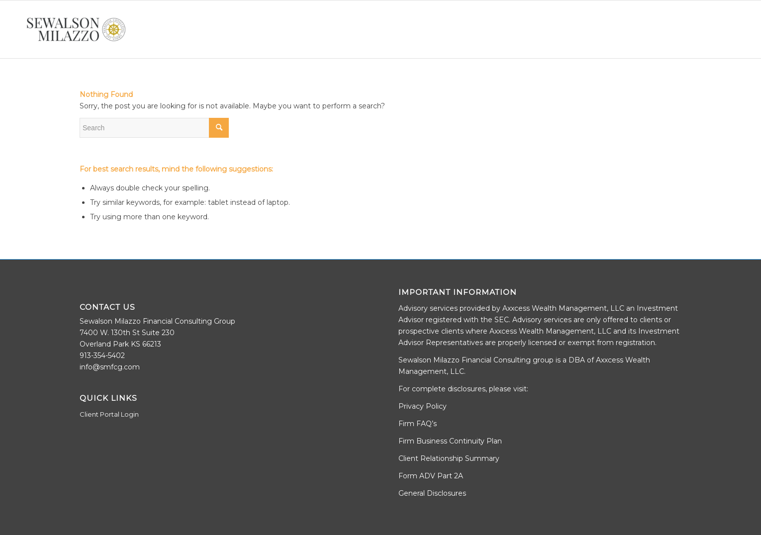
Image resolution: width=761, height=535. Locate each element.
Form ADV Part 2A (430, 475)
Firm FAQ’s (417, 423)
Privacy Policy (422, 406)
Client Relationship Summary (448, 458)
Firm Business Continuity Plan (450, 441)
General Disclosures (432, 493)
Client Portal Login (109, 414)
